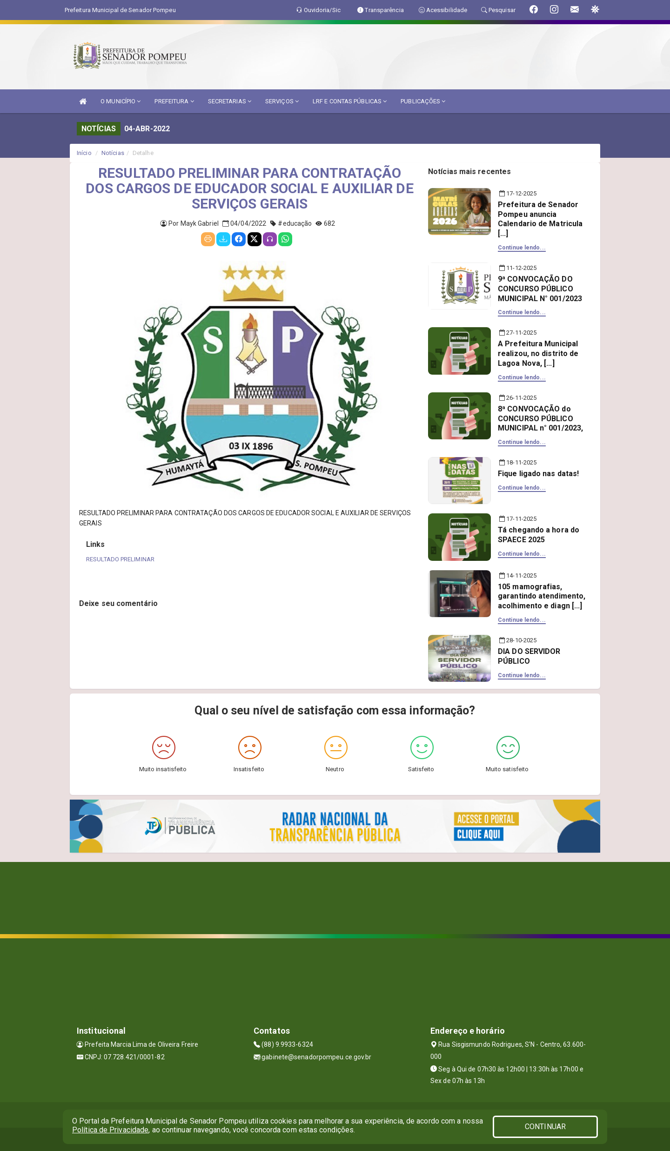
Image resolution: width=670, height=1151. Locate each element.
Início (84, 152)
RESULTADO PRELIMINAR (120, 559)
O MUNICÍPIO (120, 101)
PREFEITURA (174, 101)
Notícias (112, 152)
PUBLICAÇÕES (423, 101)
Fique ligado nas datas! (538, 473)
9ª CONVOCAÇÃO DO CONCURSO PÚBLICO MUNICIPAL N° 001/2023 (540, 289)
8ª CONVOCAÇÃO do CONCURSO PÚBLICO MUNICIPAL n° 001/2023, (540, 418)
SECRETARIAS (229, 101)
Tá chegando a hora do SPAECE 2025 (538, 534)
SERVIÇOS (282, 101)
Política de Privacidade (110, 1129)
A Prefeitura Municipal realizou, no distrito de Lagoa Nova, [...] (538, 353)
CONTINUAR (545, 1126)
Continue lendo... (522, 247)
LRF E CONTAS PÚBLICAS (350, 101)
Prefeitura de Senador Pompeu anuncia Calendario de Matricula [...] (540, 219)
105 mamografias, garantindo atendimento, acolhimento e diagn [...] (541, 596)
